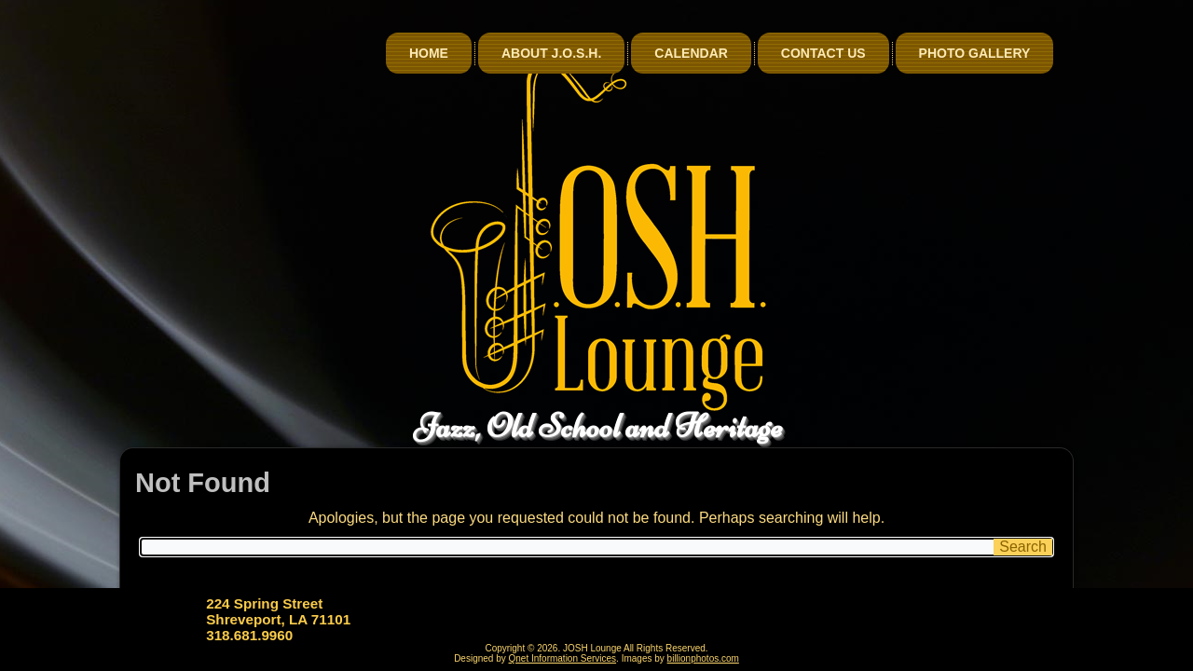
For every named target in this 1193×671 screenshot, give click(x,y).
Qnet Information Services (563, 658)
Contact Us (823, 53)
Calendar (691, 53)
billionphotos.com (703, 658)
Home (428, 53)
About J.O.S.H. (551, 53)
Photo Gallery (975, 53)
